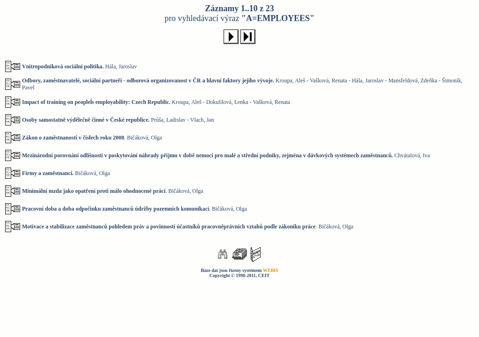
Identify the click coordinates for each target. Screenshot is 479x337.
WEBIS (270, 270)
